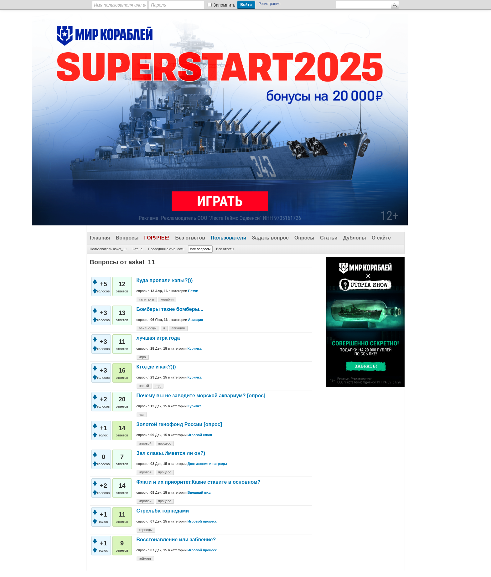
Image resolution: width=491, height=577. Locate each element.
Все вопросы (200, 249)
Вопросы (127, 237)
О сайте (381, 237)
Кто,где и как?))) (156, 366)
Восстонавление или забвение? (176, 539)
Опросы (304, 237)
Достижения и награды (207, 464)
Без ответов (190, 237)
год (157, 386)
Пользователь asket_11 (108, 249)
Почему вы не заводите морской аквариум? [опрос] (201, 395)
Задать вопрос (270, 237)
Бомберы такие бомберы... (170, 309)
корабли (167, 299)
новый (144, 386)
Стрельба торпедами (163, 510)
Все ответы (225, 249)
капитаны (146, 299)
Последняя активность (166, 249)
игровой (145, 443)
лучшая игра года (158, 338)
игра (142, 357)
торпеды (145, 530)
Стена (137, 249)
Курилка (195, 348)
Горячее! (156, 237)
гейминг (145, 558)
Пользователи (228, 237)
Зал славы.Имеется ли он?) (171, 453)
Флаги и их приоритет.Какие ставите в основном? (199, 482)
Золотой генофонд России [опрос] (179, 424)
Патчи (193, 291)
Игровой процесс (202, 521)
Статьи (329, 237)
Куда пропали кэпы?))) (165, 280)
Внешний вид (199, 492)
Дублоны (354, 237)
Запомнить (224, 5)
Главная (100, 237)
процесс (164, 443)
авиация (178, 328)
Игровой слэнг (200, 435)
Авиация (195, 320)
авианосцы (148, 328)
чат (141, 414)
